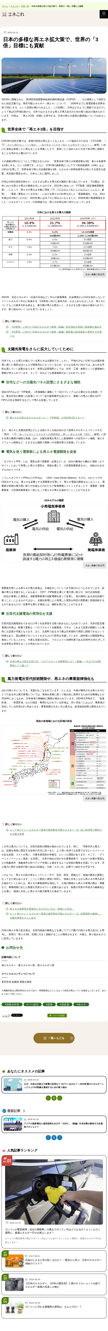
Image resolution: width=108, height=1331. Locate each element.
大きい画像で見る (93, 274)
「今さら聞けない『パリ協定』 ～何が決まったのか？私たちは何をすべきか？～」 (49, 145)
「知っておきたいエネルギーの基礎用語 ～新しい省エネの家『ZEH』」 (55, 434)
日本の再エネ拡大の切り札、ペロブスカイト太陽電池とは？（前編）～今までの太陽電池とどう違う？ (55, 663)
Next (59, 1098)
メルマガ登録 (58, 1015)
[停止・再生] (54, 1098)
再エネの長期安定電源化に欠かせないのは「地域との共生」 (42, 909)
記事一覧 (25, 6)
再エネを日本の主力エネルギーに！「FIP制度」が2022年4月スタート (47, 417)
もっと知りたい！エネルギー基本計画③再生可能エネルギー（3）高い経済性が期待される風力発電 (56, 832)
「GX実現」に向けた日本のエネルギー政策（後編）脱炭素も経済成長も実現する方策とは (56, 334)
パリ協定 (33, 1004)
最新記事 (13, 1111)
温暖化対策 (12, 1004)
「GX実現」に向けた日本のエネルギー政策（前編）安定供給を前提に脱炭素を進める (56, 327)
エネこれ (14, 6)
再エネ (82, 1004)
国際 (50, 1004)
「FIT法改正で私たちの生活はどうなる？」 (78, 189)
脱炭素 (65, 1004)
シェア (6, 1015)
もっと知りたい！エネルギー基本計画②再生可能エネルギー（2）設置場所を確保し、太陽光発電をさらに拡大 (56, 915)
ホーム (5, 6)
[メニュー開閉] (104, 14)
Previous (48, 1098)
